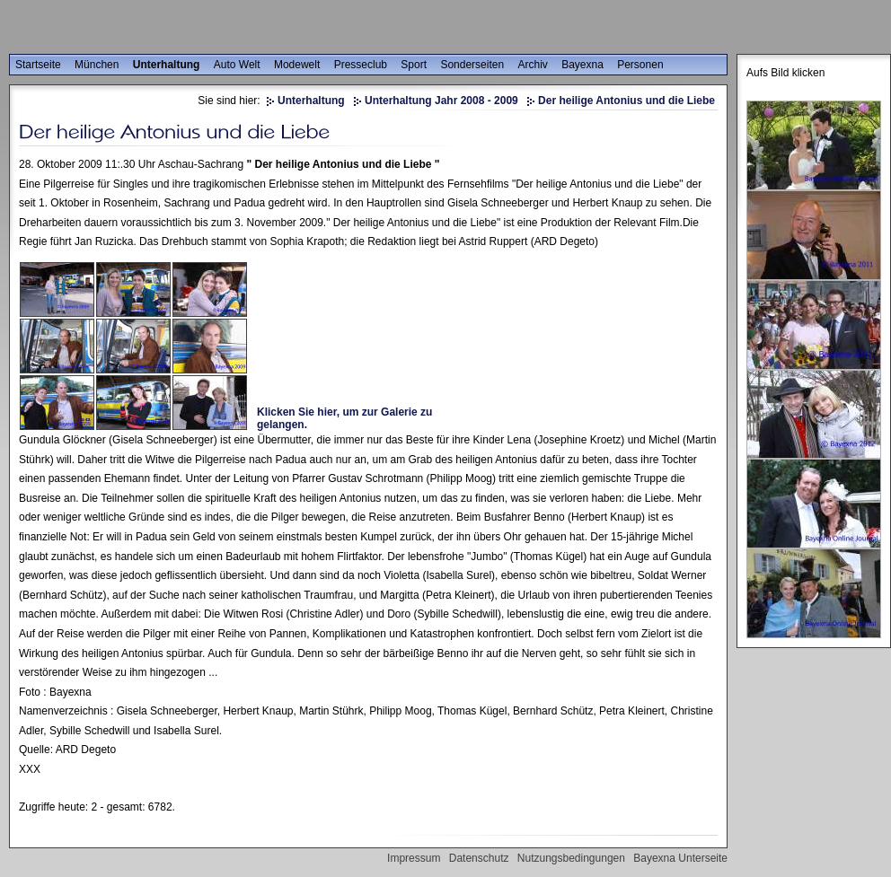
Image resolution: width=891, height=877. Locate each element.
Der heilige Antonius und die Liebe (626, 100)
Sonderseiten (472, 64)
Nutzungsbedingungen (571, 858)
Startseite (38, 64)
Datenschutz (479, 858)
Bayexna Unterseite (680, 858)
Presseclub (360, 64)
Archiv (532, 64)
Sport (414, 64)
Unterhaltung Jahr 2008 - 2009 (441, 100)
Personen (640, 64)
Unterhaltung (166, 64)
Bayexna (582, 64)
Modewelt (297, 64)
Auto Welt (237, 64)
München (97, 64)
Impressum (413, 858)
